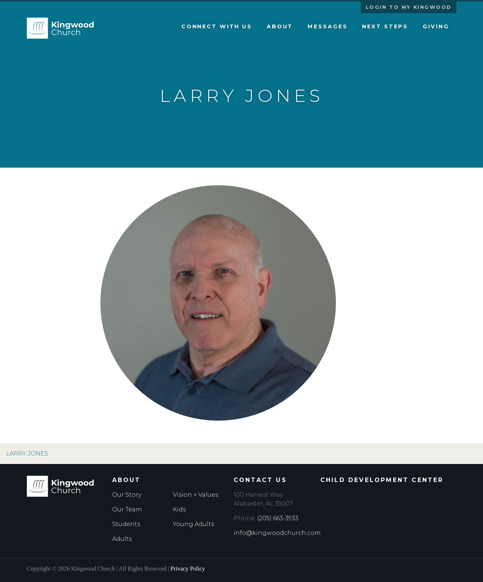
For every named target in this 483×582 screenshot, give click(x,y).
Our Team (127, 509)
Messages (327, 26)
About (280, 26)
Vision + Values (195, 494)
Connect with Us (216, 26)
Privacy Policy (188, 568)
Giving (436, 26)
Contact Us (260, 479)
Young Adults (193, 524)
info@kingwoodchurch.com (277, 532)
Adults (122, 538)
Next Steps (385, 26)
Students (126, 524)
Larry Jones (27, 453)
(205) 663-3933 (277, 518)
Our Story (126, 494)
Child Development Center (382, 479)
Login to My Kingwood (409, 7)
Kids (179, 509)
